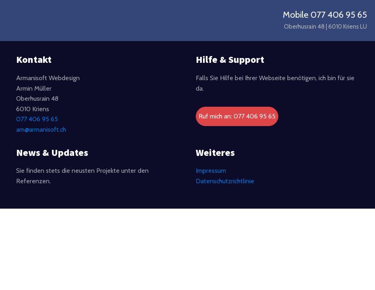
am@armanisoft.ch (41, 129)
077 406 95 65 (37, 119)
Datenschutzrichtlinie (225, 181)
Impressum (211, 170)
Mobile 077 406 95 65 (325, 14)
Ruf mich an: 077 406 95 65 (237, 116)
